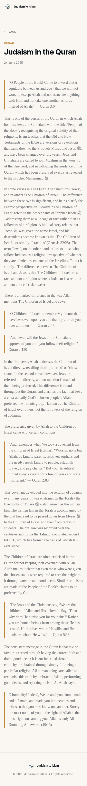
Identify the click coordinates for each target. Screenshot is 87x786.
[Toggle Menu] (81, 6)
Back (10, 31)
